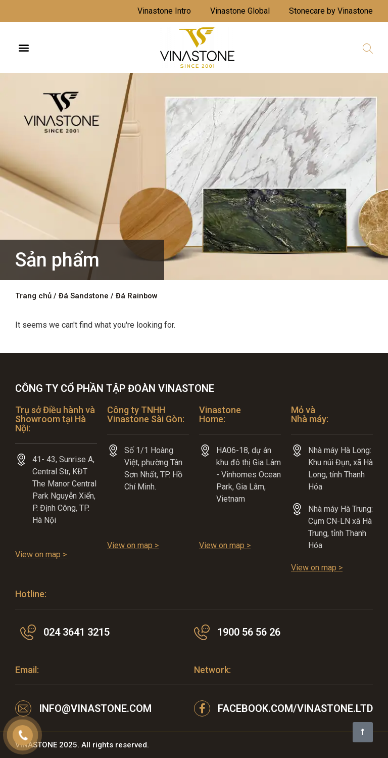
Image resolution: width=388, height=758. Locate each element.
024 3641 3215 (76, 632)
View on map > (41, 554)
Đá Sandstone (84, 295)
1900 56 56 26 (248, 632)
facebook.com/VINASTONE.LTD (295, 708)
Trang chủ (33, 295)
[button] (23, 47)
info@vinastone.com (95, 708)
